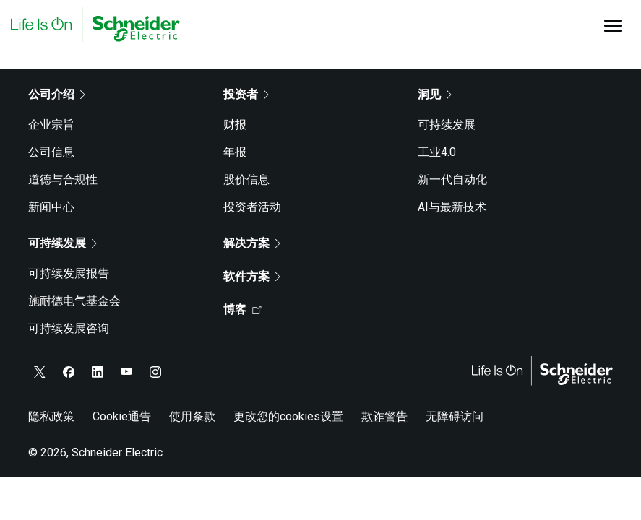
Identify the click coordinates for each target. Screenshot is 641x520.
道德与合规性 (63, 179)
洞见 (435, 94)
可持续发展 (447, 124)
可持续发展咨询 (68, 328)
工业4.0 (437, 152)
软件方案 (251, 276)
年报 (234, 152)
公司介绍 (56, 94)
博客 (242, 309)
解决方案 (251, 243)
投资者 (246, 94)
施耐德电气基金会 (74, 301)
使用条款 (192, 416)
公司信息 (51, 152)
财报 (234, 124)
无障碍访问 (454, 416)
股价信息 (246, 179)
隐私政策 (51, 416)
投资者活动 (252, 207)
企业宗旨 (51, 124)
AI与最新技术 (452, 207)
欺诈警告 (384, 416)
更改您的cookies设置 (288, 416)
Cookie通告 (122, 416)
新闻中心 (51, 207)
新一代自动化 (452, 179)
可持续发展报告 (68, 273)
